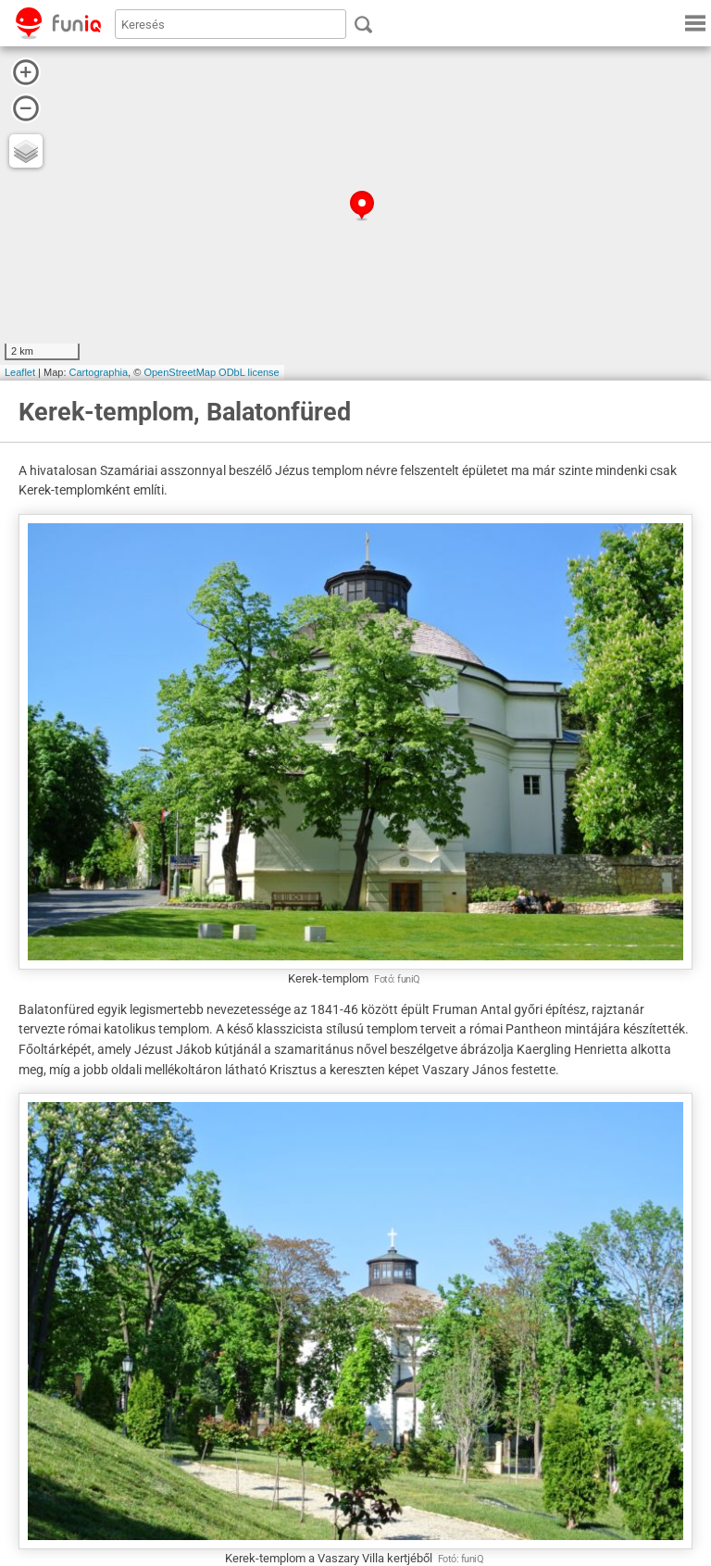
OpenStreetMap (179, 372)
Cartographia (99, 372)
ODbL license (249, 372)
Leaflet (20, 372)
